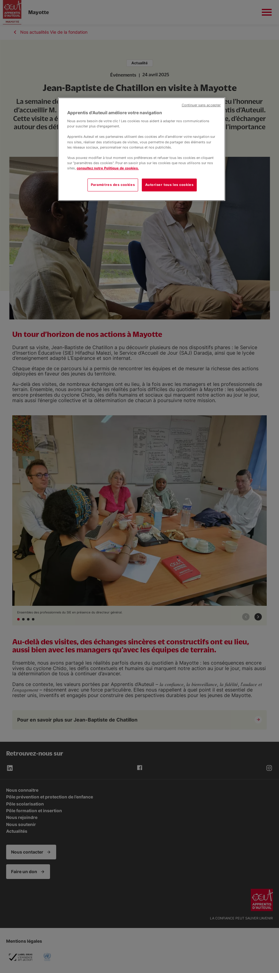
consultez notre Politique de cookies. (108, 168)
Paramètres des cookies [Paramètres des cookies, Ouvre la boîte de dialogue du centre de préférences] (113, 185)
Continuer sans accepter (201, 105)
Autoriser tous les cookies (169, 185)
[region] (141, 149)
